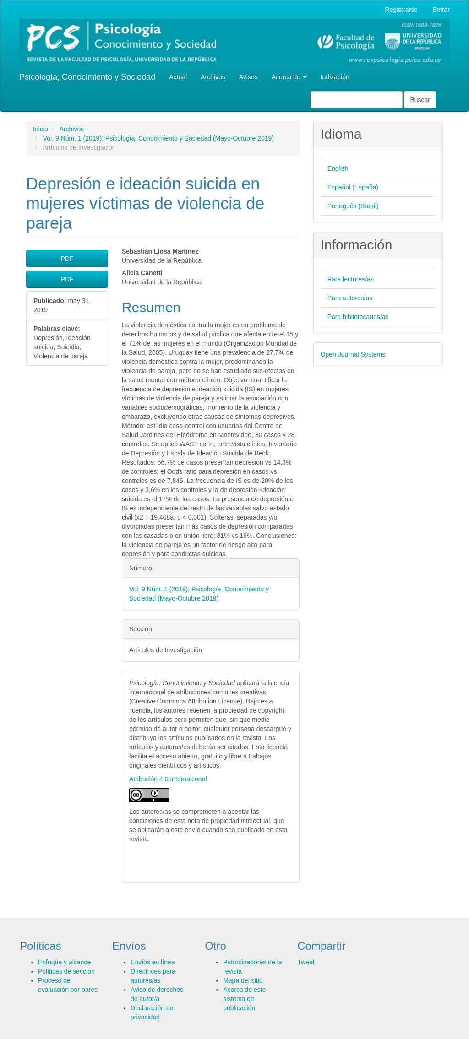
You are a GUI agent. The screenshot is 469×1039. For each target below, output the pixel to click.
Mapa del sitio (242, 980)
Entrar (441, 9)
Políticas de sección (66, 971)
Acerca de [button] (289, 77)
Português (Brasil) (353, 206)
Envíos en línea (153, 962)
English (338, 168)
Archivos (213, 77)
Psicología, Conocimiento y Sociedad (87, 76)
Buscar (420, 99)
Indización (335, 77)
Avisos (248, 77)
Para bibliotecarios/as (358, 316)
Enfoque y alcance (64, 962)
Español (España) (352, 187)
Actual (178, 77)
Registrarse (401, 9)
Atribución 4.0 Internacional (168, 779)
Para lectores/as (350, 279)
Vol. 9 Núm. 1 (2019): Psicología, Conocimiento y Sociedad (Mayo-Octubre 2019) (158, 138)
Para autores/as (350, 298)
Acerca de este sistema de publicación (244, 999)
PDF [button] (66, 258)
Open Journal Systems (353, 354)
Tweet (305, 962)
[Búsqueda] (357, 99)
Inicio (40, 129)
